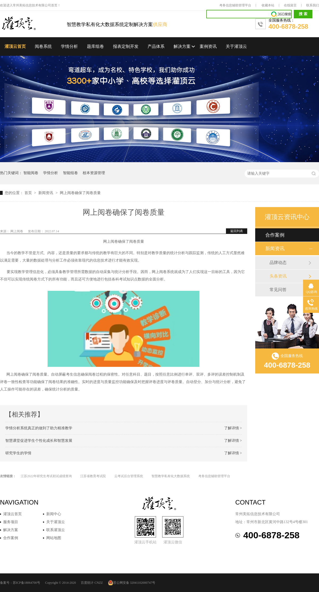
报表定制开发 (125, 46)
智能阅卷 (30, 173)
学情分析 (69, 46)
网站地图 (53, 538)
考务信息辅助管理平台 (235, 5)
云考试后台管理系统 (128, 476)
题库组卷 (95, 46)
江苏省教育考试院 (93, 476)
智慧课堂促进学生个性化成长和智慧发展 (38, 441)
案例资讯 (208, 46)
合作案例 (274, 235)
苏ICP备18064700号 (26, 583)
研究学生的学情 (18, 453)
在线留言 (290, 5)
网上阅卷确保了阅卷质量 (80, 193)
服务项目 (10, 522)
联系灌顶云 (55, 530)
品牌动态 (278, 262)
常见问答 (278, 289)
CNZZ (98, 583)
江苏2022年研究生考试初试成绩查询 (46, 476)
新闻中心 (53, 514)
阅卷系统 (43, 46)
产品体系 (156, 46)
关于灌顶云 (236, 46)
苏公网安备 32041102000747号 (132, 582)
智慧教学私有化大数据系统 (171, 476)
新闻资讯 (46, 193)
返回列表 (236, 231)
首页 (28, 193)
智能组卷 (70, 173)
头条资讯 (278, 276)
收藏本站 (268, 5)
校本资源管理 (94, 173)
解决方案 (182, 46)
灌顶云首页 (15, 46)
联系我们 (312, 5)
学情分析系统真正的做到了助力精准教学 (38, 428)
